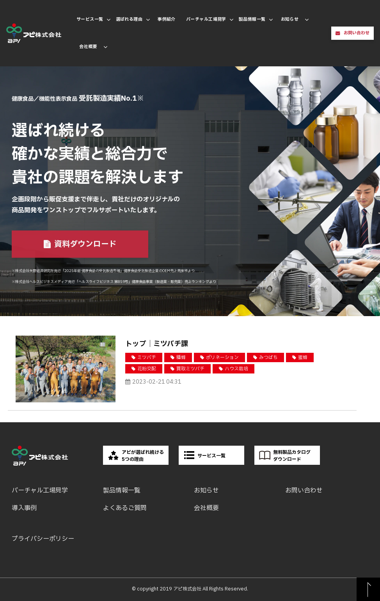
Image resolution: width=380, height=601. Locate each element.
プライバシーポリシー (43, 539)
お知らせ (290, 19)
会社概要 (88, 46)
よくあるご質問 (125, 508)
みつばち (268, 357)
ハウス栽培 (236, 368)
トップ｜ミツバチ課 (156, 344)
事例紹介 (167, 19)
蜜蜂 (302, 357)
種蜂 (181, 357)
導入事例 (24, 508)
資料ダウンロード (85, 245)
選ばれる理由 (129, 19)
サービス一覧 (89, 19)
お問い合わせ (356, 33)
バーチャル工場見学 (206, 19)
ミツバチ (146, 357)
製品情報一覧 (252, 19)
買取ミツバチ (190, 368)
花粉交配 (146, 368)
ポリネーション (222, 357)
